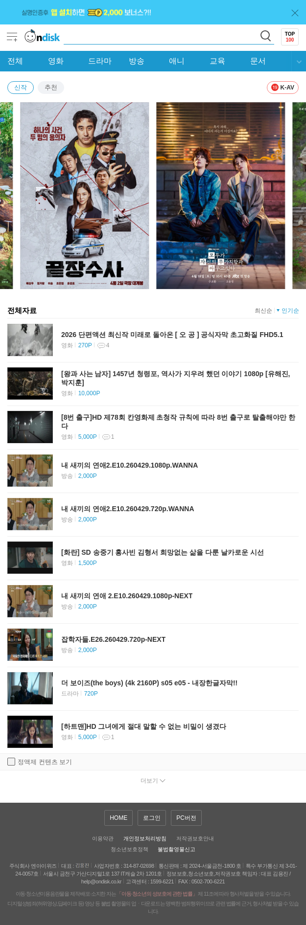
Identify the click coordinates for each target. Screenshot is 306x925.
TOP (290, 37)
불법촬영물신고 (176, 849)
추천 (51, 87)
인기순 (290, 310)
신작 (20, 87)
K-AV (282, 87)
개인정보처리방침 (144, 838)
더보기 (149, 780)
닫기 (295, 13)
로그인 (152, 817)
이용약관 (103, 838)
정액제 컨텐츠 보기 (39, 762)
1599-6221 (162, 881)
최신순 (263, 310)
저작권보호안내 (195, 838)
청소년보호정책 (129, 849)
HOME (118, 817)
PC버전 (186, 817)
